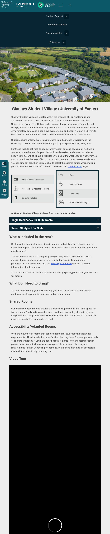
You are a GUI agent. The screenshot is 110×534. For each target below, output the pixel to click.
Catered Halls (75, 166)
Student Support (54, 16)
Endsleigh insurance (61, 263)
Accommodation (54, 33)
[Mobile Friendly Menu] (61, 5)
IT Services (54, 42)
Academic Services (57, 24)
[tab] (55, 220)
